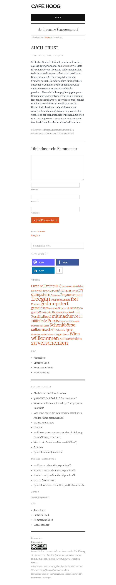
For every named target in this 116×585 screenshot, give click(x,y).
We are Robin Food (44, 422)
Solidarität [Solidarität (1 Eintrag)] (60, 330)
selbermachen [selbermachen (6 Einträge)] (43, 329)
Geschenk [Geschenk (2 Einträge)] (63, 308)
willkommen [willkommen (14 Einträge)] (45, 338)
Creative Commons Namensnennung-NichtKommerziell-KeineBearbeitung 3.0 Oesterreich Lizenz (56, 559)
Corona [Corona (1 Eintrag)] (74, 291)
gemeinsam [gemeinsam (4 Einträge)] (40, 308)
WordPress (36, 578)
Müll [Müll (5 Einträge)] (78, 316)
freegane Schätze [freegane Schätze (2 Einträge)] (60, 299)
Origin (48, 578)
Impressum (36, 542)
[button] (43, 262)
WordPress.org (42, 372)
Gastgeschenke (76, 485)
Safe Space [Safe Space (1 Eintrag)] (44, 326)
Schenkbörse (37, 133)
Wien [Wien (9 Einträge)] (75, 333)
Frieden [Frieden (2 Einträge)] (35, 304)
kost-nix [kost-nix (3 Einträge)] (74, 312)
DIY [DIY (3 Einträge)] (80, 290)
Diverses (38, 427)
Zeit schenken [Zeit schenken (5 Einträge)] (70, 339)
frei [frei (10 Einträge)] (74, 299)
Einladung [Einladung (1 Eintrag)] (55, 295)
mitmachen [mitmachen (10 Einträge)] (63, 316)
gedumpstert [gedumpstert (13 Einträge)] (54, 303)
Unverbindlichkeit (66, 133)
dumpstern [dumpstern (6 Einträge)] (40, 294)
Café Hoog (46, 6)
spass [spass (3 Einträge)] (69, 329)
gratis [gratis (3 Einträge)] (35, 312)
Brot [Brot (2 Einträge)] (45, 290)
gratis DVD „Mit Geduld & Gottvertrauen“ (55, 398)
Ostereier (41, 232)
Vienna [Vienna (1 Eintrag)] (66, 334)
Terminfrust (48, 480)
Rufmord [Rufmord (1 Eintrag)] (35, 326)
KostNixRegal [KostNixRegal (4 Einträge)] (41, 317)
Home (47, 37)
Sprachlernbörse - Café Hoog (49, 485)
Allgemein (59, 55)
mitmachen (68, 130)
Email (34, 201)
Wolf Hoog (80, 551)
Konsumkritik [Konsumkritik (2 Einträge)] (47, 312)
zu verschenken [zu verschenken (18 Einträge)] (49, 343)
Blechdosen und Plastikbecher (50, 393)
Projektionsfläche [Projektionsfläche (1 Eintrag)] (67, 321)
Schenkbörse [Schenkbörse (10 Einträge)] (62, 325)
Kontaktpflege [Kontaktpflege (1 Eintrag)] (62, 312)
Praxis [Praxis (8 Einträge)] (53, 320)
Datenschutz (37, 538)
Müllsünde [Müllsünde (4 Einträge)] (39, 321)
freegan (47, 130)
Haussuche (57, 130)
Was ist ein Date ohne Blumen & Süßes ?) (55, 442)
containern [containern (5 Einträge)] (62, 290)
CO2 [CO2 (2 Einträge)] (50, 290)
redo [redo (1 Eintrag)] (77, 321)
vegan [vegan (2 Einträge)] (59, 334)
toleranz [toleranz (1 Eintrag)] (51, 334)
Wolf (49, 55)
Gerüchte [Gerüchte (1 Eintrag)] (53, 308)
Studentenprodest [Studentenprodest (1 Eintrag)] (39, 334)
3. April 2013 (36, 55)
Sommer (38, 447)
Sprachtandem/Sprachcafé (48, 452)
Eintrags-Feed (41, 362)
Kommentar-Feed (43, 367)
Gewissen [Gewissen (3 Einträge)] (76, 308)
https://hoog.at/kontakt (50, 570)
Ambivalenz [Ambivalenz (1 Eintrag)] (67, 286)
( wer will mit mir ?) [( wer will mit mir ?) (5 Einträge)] (46, 286)
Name (34, 190)
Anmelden (39, 357)
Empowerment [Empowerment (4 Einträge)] (71, 295)
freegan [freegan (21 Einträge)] (40, 299)
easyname (54, 574)
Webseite (35, 213)
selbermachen (50, 133)
